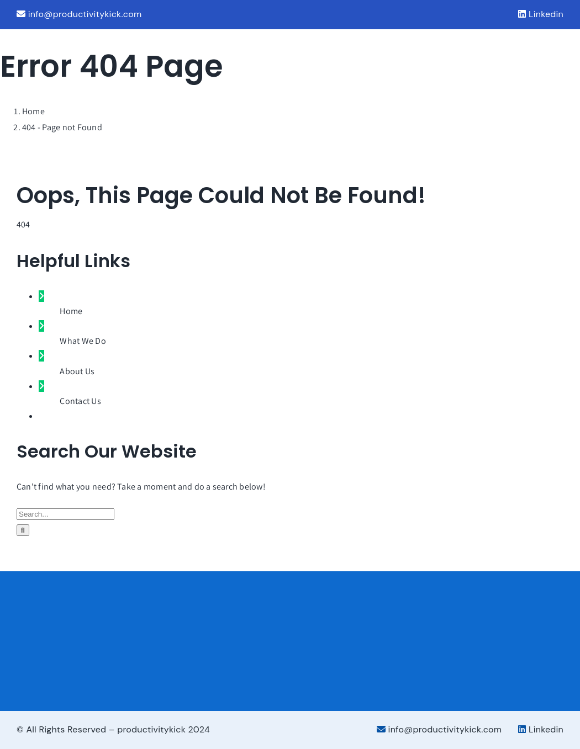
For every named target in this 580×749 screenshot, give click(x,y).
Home (71, 311)
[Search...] (65, 514)
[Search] (23, 530)
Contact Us (80, 401)
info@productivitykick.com (79, 14)
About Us (77, 371)
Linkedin (540, 14)
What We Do (83, 341)
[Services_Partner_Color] (488, 635)
